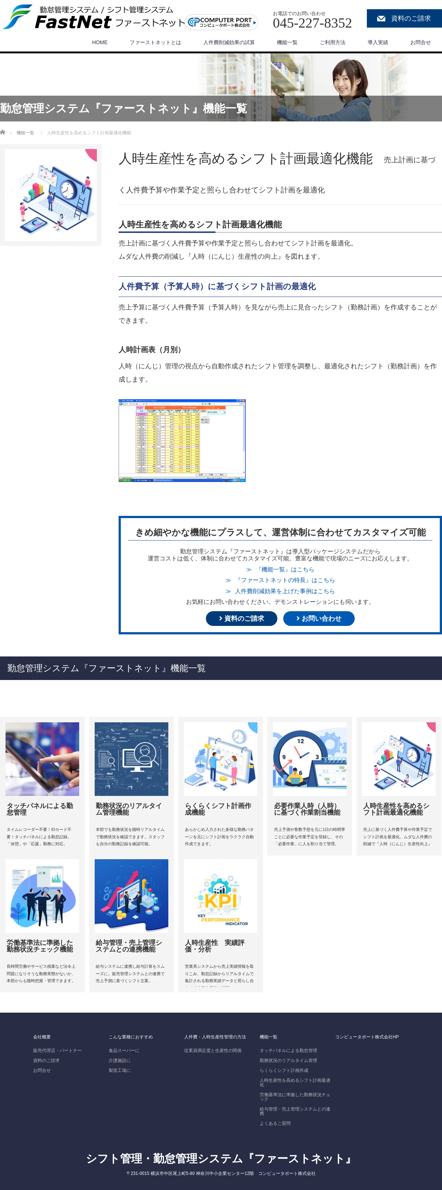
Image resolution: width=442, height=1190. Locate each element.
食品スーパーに (124, 1050)
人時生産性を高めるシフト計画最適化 (295, 1082)
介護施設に (120, 1060)
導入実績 (378, 42)
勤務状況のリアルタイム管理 (288, 1060)
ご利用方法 (332, 42)
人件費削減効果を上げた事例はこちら (285, 591)
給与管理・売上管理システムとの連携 (295, 1111)
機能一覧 (287, 42)
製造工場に (120, 1070)
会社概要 (42, 1037)
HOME (100, 42)
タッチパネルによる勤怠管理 (288, 1050)
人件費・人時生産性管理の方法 (215, 1037)
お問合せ (420, 42)
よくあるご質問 (275, 1123)
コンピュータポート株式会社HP (367, 1037)
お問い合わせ (319, 618)
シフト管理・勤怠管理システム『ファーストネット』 (221, 1158)
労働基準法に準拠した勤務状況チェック (295, 1096)
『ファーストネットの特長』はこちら (285, 580)
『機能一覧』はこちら (285, 569)
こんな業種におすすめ (131, 1037)
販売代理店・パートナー (57, 1050)
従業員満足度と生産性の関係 (213, 1050)
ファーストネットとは (155, 42)
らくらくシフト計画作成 (284, 1070)
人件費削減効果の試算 (229, 42)
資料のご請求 (411, 18)
